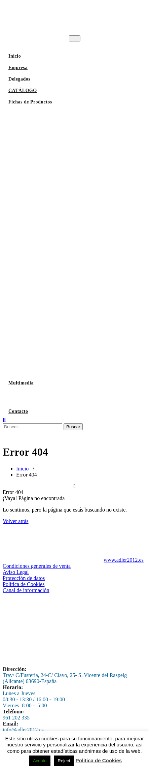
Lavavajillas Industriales (36, 116)
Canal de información (26, 590)
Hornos (17, 149)
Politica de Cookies (99, 760)
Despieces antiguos (29, 368)
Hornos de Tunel (27, 217)
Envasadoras (23, 352)
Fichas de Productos (30, 101)
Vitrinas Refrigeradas (33, 301)
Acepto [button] (39, 760)
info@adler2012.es (23, 730)
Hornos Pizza (23, 200)
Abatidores (21, 318)
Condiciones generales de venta (37, 566)
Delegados (19, 79)
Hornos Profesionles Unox (37, 183)
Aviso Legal (16, 572)
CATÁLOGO (22, 90)
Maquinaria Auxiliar (31, 335)
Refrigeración (24, 284)
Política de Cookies (23, 584)
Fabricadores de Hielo (33, 132)
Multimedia (21, 383)
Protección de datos (24, 578)
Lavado (17, 397)
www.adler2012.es (124, 560)
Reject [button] (64, 760)
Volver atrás (16, 521)
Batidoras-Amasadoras (34, 234)
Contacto (18, 411)
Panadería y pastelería (33, 267)
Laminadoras (23, 250)
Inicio (14, 56)
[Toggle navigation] (74, 38)
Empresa (18, 67)
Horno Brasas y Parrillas (36, 166)
